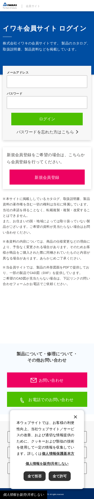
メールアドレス (18, 72)
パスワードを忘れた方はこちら (45, 132)
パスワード (14, 93)
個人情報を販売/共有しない (23, 494)
